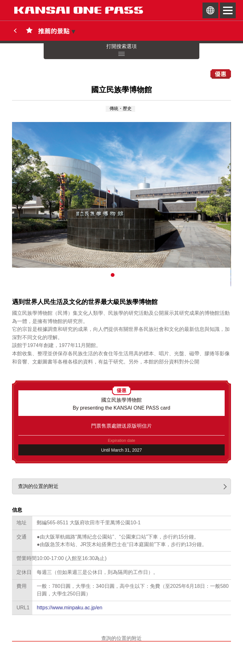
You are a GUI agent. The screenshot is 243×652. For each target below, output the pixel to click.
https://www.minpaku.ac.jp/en (69, 607)
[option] (121, 194)
